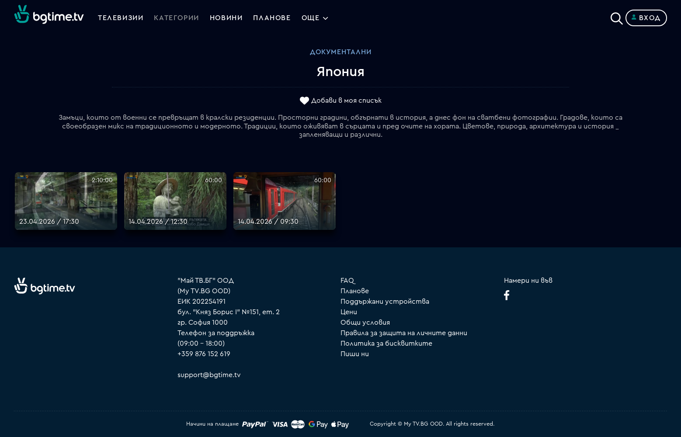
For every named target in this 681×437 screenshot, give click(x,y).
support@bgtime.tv (209, 374)
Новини (226, 17)
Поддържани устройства (384, 301)
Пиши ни (354, 353)
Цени (348, 312)
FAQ (347, 280)
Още (311, 17)
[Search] (617, 16)
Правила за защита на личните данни (403, 332)
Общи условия (365, 322)
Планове (354, 291)
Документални (341, 52)
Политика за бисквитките (386, 343)
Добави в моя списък (346, 100)
